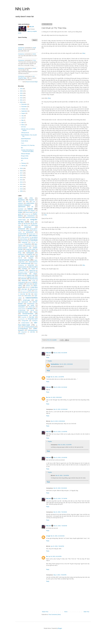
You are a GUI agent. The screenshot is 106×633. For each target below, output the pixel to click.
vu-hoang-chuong (29, 327)
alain (27, 201)
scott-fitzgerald (22, 305)
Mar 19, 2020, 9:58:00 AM (55, 397)
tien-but (35, 315)
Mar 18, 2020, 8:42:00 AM (60, 352)
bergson (32, 210)
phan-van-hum (33, 289)
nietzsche (25, 280)
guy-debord (35, 237)
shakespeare (21, 307)
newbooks (21, 270)
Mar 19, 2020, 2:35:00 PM (60, 457)
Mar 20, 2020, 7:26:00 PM (62, 475)
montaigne (24, 268)
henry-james (33, 239)
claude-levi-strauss (30, 217)
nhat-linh (23, 278)
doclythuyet (27, 227)
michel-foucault (25, 263)
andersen (20, 203)
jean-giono (29, 246)
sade (36, 300)
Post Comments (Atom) (55, 614)
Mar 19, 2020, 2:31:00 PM (64, 444)
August (23, 113)
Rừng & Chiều (24, 156)
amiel (34, 201)
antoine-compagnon (24, 205)
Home (65, 611)
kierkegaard (30, 253)
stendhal (30, 308)
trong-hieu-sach (33, 319)
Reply (47, 357)
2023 (21, 95)
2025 (21, 91)
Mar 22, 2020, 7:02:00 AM (60, 512)
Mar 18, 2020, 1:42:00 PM (57, 377)
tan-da (32, 310)
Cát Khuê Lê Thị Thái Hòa (27, 145)
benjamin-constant (23, 210)
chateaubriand (31, 216)
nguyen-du (32, 272)
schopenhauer (30, 303)
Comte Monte (24, 141)
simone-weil (31, 307)
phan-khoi (34, 287)
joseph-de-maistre (31, 249)
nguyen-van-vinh (32, 277)
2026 (21, 88)
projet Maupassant (26, 138)
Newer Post (45, 611)
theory (36, 312)
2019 (21, 168)
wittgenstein (24, 332)
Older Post (86, 611)
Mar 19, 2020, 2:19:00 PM (60, 431)
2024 (21, 93)
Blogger (60, 628)
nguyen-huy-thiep (22, 273)
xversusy (20, 333)
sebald (32, 305)
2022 (21, 98)
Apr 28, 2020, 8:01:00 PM (54, 556)
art (32, 206)
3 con (34, 60)
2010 (21, 189)
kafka (29, 251)
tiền (22, 147)
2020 (21, 102)
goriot (34, 54)
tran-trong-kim (21, 319)
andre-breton (30, 203)
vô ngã (48, 377)
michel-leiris (31, 265)
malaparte (30, 258)
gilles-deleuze (33, 235)
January (23, 165)
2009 (21, 191)
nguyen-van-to (21, 277)
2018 (21, 170)
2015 (21, 177)
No (47, 397)
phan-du (27, 287)
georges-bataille (22, 234)
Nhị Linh (22, 9)
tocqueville (23, 317)
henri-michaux (23, 239)
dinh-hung (34, 225)
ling (37, 254)
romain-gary (26, 300)
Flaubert (31, 200)
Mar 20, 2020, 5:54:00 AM (60, 488)
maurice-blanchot (33, 261)
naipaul (33, 268)
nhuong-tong (34, 278)
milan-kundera (33, 267)
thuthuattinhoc (55, 364)
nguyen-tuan (31, 275)
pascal (29, 282)
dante (19, 223)
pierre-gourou (23, 290)
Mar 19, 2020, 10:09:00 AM (58, 421)
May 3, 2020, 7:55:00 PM (60, 575)
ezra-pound (29, 232)
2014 (21, 179)
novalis (33, 280)
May (22, 120)
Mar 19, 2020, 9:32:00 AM (60, 387)
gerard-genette (22, 235)
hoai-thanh (34, 240)
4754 (31, 198)
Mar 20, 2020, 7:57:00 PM (60, 498)
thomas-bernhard (28, 313)
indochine (28, 244)
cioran (20, 217)
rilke (29, 294)
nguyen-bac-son (33, 270)
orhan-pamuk (21, 282)
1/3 (22, 160)
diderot (26, 225)
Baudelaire (21, 200)
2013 (21, 182)
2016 (21, 175)
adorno (20, 201)
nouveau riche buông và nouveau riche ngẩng (27, 150)
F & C (22, 143)
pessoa (28, 285)
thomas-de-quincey (23, 315)
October (23, 109)
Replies (50, 361)
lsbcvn (23, 256)
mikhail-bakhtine (22, 267)
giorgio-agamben (25, 237)
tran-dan (31, 317)
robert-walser (27, 295)
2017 (21, 173)
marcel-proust (24, 260)
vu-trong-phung (23, 328)
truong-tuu (35, 320)
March (23, 124)
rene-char (22, 294)
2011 (21, 186)
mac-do (20, 258)
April (22, 122)
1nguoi (20, 198)
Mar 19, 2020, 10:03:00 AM (60, 409)
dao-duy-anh (27, 223)
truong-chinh (25, 320)
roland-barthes (32, 298)
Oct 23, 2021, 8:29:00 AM (66, 364)
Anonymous (21, 47)
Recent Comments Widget (32, 81)
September (24, 111)
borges (20, 212)
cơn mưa (23, 126)
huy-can (33, 242)
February (23, 163)
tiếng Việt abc (24, 158)
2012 (21, 184)
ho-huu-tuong (24, 240)
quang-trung (25, 292)
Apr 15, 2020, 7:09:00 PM (57, 546)
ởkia (83, 53)
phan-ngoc (24, 289)
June (22, 118)
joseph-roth (21, 251)
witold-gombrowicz (33, 330)
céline (32, 222)
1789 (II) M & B (25, 132)
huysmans (20, 244)
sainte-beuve (24, 302)
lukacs (32, 256)
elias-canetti (26, 230)
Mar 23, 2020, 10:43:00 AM (57, 536)
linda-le (29, 254)
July (22, 115)
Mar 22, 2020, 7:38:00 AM (60, 525)
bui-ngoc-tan (27, 214)
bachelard (20, 209)
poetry (29, 291)
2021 (21, 100)
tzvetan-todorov (25, 322)
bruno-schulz (29, 212)
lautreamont (21, 254)
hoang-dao (24, 242)
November (24, 106)
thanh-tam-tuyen (23, 312)
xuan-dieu (32, 332)
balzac (30, 209)
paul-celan (29, 284)
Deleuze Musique (25, 153)
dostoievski (21, 229)
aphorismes (21, 206)
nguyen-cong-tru (24, 272)
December (24, 104)
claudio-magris (22, 219)
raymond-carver (34, 292)
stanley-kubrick (21, 308)
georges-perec (32, 233)
